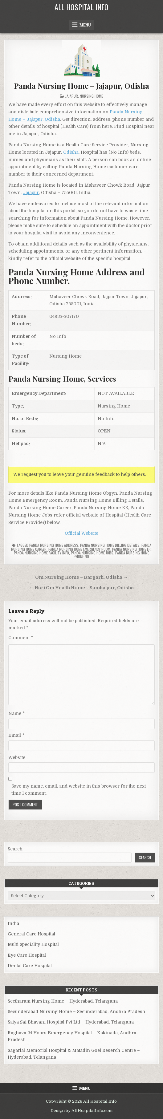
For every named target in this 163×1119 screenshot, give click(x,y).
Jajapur (71, 96)
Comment (20, 637)
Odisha (71, 152)
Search (15, 848)
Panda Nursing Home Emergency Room (79, 549)
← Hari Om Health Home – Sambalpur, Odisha (81, 587)
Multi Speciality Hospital (33, 944)
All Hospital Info (81, 6)
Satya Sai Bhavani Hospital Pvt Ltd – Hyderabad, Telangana (71, 1022)
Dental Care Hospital (30, 965)
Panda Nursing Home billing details (110, 545)
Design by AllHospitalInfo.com (81, 1110)
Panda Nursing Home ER (131, 549)
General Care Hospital (31, 933)
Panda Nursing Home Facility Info (41, 552)
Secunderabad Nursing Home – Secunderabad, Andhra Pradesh (76, 1011)
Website (16, 757)
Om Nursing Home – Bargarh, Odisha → (81, 577)
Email (16, 735)
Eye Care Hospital (27, 955)
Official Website (81, 533)
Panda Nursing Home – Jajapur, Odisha (81, 86)
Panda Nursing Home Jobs (92, 552)
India (13, 923)
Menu (85, 24)
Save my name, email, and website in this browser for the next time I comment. (78, 789)
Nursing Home (91, 96)
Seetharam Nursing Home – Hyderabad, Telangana (63, 1001)
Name (16, 713)
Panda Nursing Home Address (53, 545)
